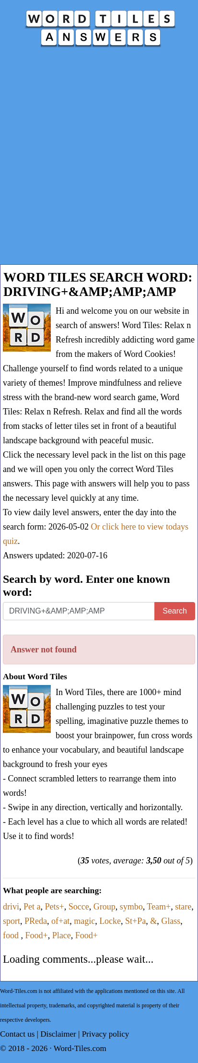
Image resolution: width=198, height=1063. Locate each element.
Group (104, 906)
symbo (131, 906)
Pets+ (54, 906)
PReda (35, 921)
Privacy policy (105, 1034)
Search (175, 611)
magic (84, 921)
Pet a (32, 906)
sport (11, 921)
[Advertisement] (99, 160)
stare (183, 906)
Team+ (159, 906)
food (12, 935)
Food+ (36, 935)
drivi (11, 906)
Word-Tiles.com (80, 1048)
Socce (79, 906)
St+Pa (135, 921)
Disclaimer (58, 1034)
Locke (110, 921)
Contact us (17, 1034)
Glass (170, 921)
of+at (60, 921)
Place (61, 935)
